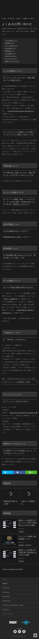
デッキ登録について (10, 53)
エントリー (28, 545)
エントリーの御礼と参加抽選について (27, 537)
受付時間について (10, 51)
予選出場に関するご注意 (12, 237)
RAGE (11, 622)
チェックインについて (11, 58)
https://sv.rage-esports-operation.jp (22, 413)
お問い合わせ (6, 609)
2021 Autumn (6, 596)
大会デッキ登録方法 (10, 299)
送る (31, 472)
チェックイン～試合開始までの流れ (18, 382)
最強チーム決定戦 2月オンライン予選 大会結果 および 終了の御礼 (27, 522)
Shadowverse (28, 622)
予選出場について (10, 43)
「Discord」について (11, 56)
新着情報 (4, 583)
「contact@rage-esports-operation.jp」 (21, 111)
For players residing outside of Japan (12, 605)
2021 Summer (6, 600)
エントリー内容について (11, 45)
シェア (19, 472)
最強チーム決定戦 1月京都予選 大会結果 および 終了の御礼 (27, 552)
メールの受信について (11, 40)
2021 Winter (5, 592)
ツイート (7, 472)
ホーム (4, 579)
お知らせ (21, 531)
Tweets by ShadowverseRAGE (12, 569)
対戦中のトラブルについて (12, 61)
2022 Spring (5, 587)
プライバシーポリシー (8, 613)
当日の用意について (10, 48)
